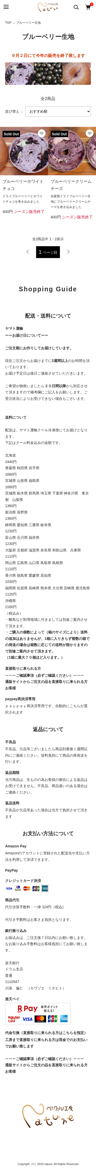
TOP (8, 22)
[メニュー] (6, 7)
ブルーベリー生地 (28, 22)
